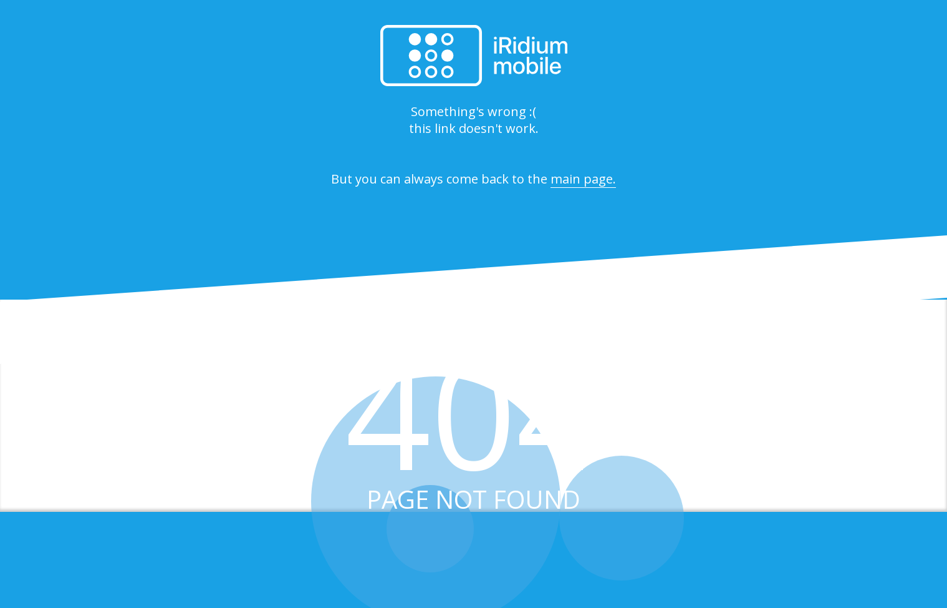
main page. (583, 178)
